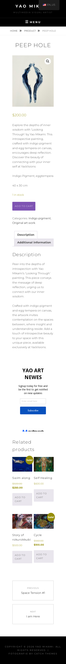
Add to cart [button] (20, 499)
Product (30, 30)
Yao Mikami (33, 6)
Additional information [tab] (34, 242)
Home (14, 30)
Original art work (23, 223)
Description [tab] (25, 234)
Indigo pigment (40, 218)
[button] (48, 61)
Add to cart (24, 206)
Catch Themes (45, 653)
